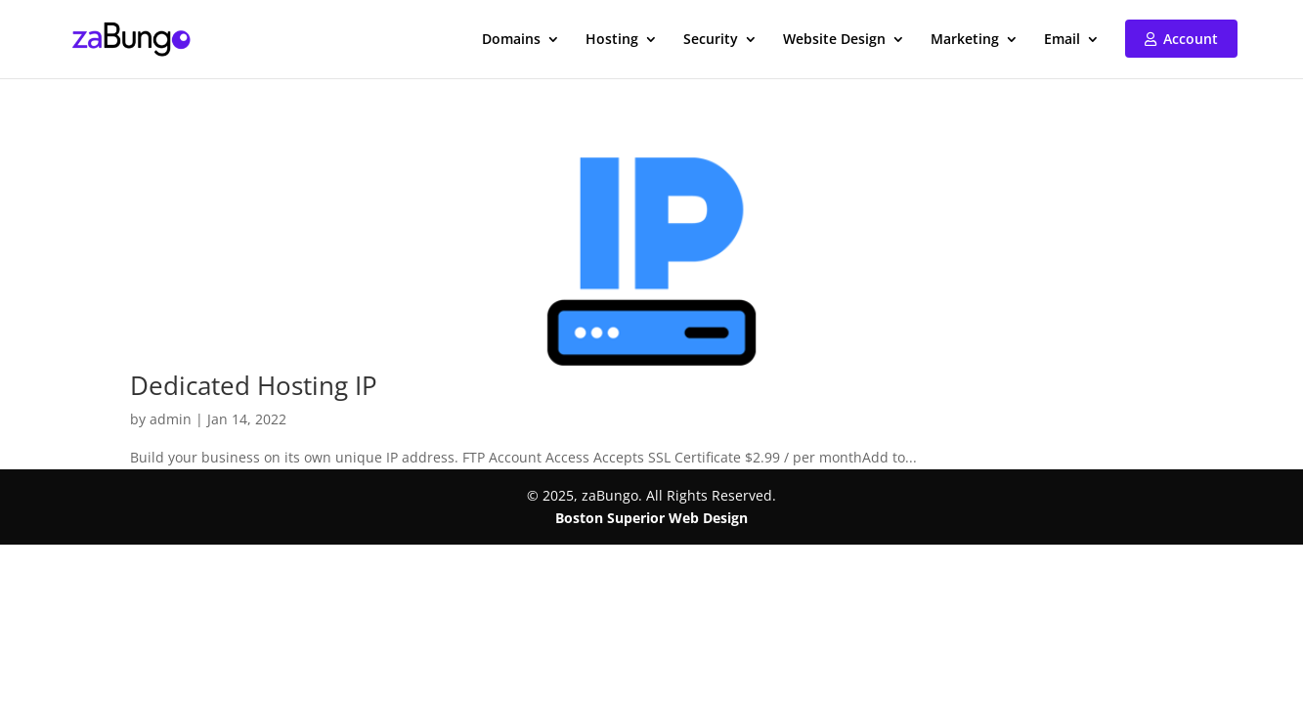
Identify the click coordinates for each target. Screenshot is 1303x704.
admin (171, 419)
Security (710, 40)
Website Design (834, 40)
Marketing (965, 40)
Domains (511, 40)
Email (1062, 40)
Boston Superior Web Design (651, 517)
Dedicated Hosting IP (253, 385)
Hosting (612, 40)
